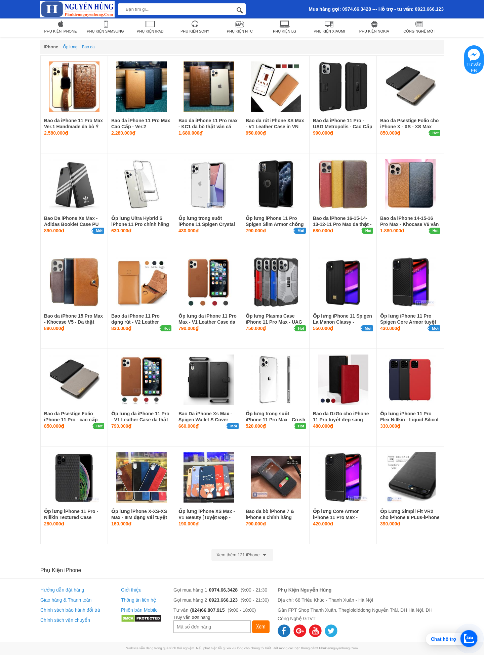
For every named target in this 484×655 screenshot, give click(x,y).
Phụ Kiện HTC (240, 26)
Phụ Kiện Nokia (374, 26)
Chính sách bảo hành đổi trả (70, 610)
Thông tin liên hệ (138, 600)
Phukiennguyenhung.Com (338, 648)
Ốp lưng (70, 47)
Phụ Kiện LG (284, 26)
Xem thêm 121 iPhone (242, 555)
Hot (436, 133)
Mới (99, 231)
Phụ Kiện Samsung (105, 26)
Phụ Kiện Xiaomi (329, 26)
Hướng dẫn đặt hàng (62, 590)
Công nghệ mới (419, 26)
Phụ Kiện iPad (150, 26)
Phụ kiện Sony (194, 26)
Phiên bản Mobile (139, 610)
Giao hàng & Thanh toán (65, 600)
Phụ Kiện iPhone (60, 26)
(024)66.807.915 (207, 610)
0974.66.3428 (223, 590)
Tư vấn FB (474, 61)
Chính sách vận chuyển (65, 620)
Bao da (88, 47)
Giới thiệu (131, 590)
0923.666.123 (223, 600)
